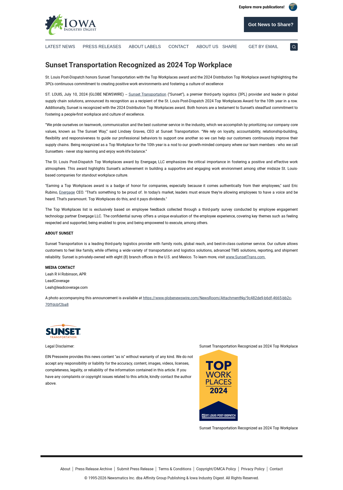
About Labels (145, 46)
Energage (67, 192)
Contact (178, 46)
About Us (207, 46)
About (65, 469)
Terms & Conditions (174, 469)
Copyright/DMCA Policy (216, 469)
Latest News (60, 46)
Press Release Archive (93, 469)
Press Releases (102, 46)
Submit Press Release (135, 469)
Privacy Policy (253, 469)
